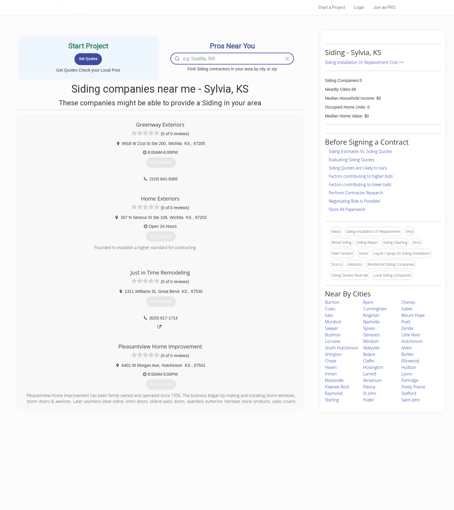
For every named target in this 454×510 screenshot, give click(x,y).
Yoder (368, 400)
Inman (331, 374)
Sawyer (331, 328)
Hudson (408, 367)
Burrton (332, 302)
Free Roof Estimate (130, 480)
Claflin (368, 361)
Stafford (408, 393)
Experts (203, 467)
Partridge (410, 380)
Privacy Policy (306, 467)
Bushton (333, 335)
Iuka (329, 315)
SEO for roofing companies (317, 487)
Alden (406, 348)
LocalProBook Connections (317, 480)
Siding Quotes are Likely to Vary (358, 168)
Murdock (333, 322)
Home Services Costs (132, 460)
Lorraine (333, 341)
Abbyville (371, 348)
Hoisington (373, 367)
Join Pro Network (210, 460)
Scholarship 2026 (309, 460)
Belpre (369, 354)
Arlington (333, 354)
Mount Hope (413, 315)
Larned (369, 374)
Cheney (408, 302)
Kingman (371, 315)
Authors (301, 473)
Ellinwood (410, 361)
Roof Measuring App (213, 473)
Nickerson (372, 380)
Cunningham (375, 309)
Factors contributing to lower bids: (360, 184)
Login (359, 7)
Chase (330, 361)
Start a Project (331, 7)
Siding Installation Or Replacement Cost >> (364, 62)
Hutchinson (412, 341)
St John (369, 393)
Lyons (406, 374)
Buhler (407, 354)
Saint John (410, 400)
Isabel (406, 309)
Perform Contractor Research (356, 193)
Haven (331, 367)
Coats (330, 309)
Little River (411, 335)
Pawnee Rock (337, 387)
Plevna (369, 387)
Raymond (333, 393)
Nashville (371, 322)
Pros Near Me (125, 467)
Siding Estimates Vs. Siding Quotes (360, 151)
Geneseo (371, 335)
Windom (371, 341)
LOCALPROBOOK (91, 7)
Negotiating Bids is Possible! (354, 201)
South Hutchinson (341, 348)
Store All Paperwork (347, 209)
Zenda (407, 328)
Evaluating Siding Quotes (352, 159)
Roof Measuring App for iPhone (222, 480)
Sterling (332, 400)
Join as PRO (384, 7)
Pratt (405, 322)
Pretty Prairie (413, 387)
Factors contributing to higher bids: (361, 176)
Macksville (334, 380)
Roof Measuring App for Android (222, 487)
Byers (368, 302)
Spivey (369, 328)
